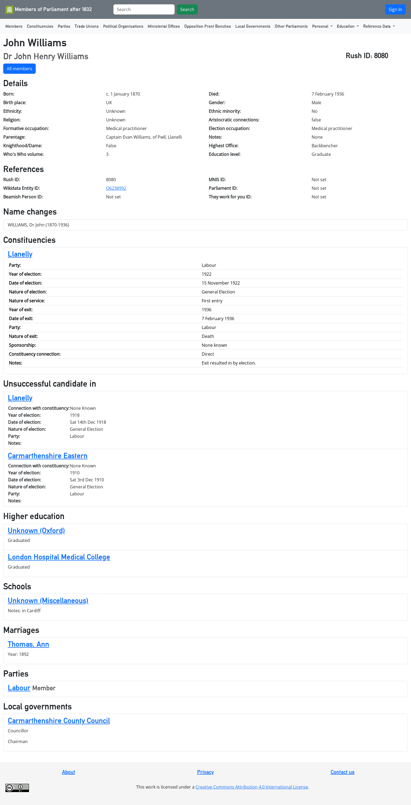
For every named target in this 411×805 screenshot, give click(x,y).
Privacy (205, 772)
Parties (64, 26)
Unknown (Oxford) (36, 530)
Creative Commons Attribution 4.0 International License (252, 787)
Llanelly (20, 254)
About (68, 772)
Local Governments (253, 26)
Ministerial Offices (164, 26)
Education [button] (346, 26)
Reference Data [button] (377, 26)
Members (14, 26)
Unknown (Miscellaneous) (48, 600)
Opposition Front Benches (207, 26)
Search (187, 9)
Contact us (343, 772)
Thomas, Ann (28, 644)
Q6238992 (116, 188)
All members (19, 69)
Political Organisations (123, 26)
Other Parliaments (291, 26)
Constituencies (40, 26)
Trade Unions (87, 26)
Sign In (395, 9)
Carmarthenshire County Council (59, 720)
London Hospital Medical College (59, 556)
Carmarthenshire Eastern (48, 455)
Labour (19, 687)
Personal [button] (320, 26)
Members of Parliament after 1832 (48, 10)
